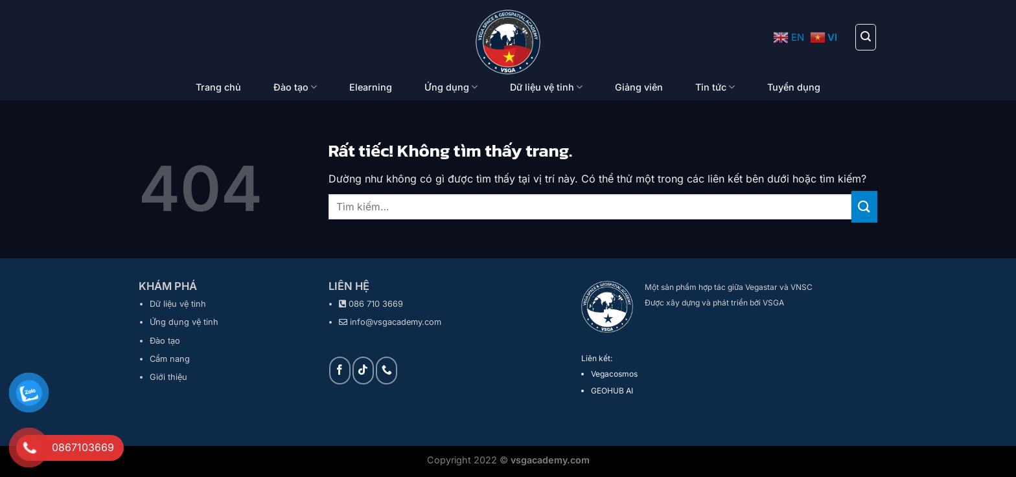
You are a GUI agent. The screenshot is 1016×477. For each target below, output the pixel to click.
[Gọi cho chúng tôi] (386, 370)
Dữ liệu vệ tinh (546, 87)
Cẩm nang (170, 359)
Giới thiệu (168, 377)
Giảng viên (639, 87)
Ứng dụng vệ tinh (184, 322)
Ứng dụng (451, 87)
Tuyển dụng (793, 87)
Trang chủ (218, 87)
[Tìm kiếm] (865, 37)
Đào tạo (295, 87)
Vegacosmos (614, 374)
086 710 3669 (376, 304)
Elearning (370, 87)
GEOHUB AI (612, 390)
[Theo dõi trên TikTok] (363, 370)
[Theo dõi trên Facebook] (340, 370)
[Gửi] (864, 207)
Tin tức (715, 87)
